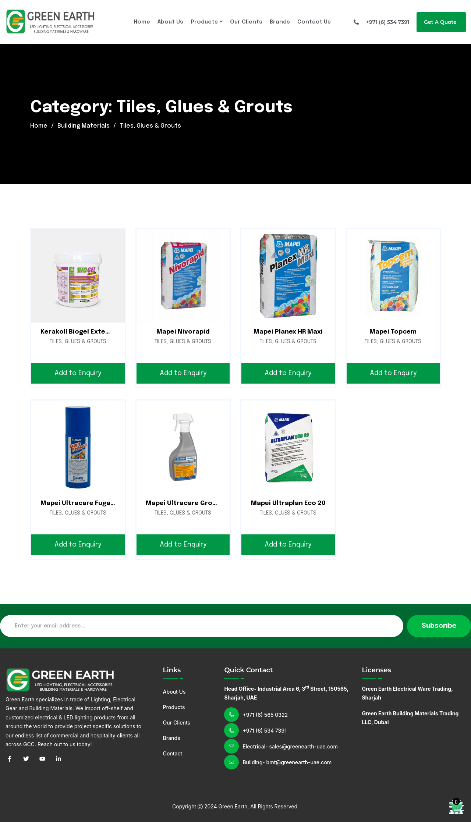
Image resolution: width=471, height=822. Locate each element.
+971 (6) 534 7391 (264, 730)
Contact (173, 753)
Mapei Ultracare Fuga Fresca (87, 503)
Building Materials (83, 126)
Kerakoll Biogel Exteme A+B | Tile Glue (101, 332)
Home (142, 22)
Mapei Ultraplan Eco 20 (288, 503)
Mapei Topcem (393, 332)
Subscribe (439, 626)
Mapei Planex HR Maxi (288, 332)
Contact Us (314, 22)
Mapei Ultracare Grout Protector (200, 503)
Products (204, 22)
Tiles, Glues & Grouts (78, 341)
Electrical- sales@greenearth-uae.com (290, 746)
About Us (170, 22)
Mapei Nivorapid (183, 332)
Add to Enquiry (77, 373)
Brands (280, 22)
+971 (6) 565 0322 (265, 715)
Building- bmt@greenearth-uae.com (287, 762)
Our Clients (246, 22)
